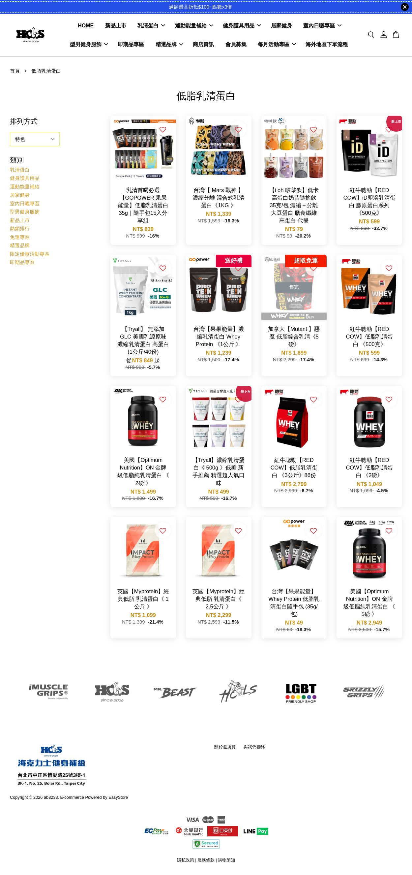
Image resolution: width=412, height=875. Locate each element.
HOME (86, 26)
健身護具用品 (242, 26)
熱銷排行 (20, 230)
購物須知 (226, 861)
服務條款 (206, 861)
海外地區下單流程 (327, 45)
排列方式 (24, 122)
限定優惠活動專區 (29, 255)
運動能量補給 (194, 26)
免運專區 (20, 238)
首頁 (15, 72)
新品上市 (115, 26)
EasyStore (118, 798)
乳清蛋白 (151, 26)
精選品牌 (169, 45)
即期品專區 (131, 45)
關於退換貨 (225, 748)
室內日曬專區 (322, 26)
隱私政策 (185, 861)
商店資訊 (203, 45)
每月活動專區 (277, 45)
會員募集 (236, 45)
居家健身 (281, 26)
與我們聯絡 (254, 748)
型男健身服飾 (89, 45)
